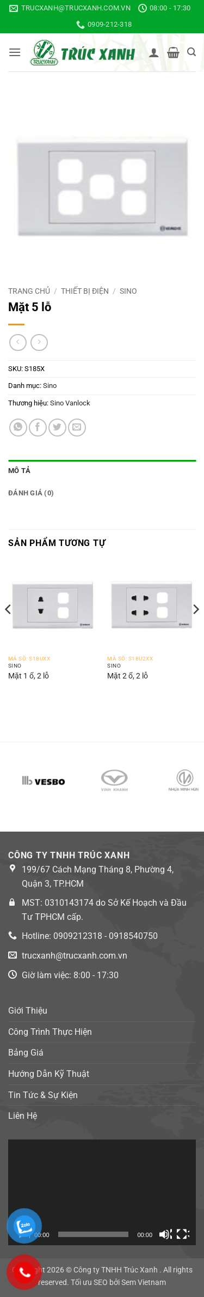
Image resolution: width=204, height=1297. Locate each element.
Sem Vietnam (143, 1282)
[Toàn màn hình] (182, 1234)
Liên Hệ (22, 1116)
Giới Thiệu (27, 1010)
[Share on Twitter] (57, 428)
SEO (101, 1282)
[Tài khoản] (154, 52)
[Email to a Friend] (77, 428)
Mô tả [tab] (19, 470)
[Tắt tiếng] (165, 1234)
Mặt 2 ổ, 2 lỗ (127, 675)
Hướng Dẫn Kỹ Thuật (48, 1074)
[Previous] (8, 631)
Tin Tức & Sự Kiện (43, 1095)
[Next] (195, 631)
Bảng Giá (26, 1052)
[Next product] (17, 342)
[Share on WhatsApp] (18, 428)
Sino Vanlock (70, 403)
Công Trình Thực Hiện (50, 1032)
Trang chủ (29, 291)
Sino (128, 291)
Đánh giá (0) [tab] (31, 493)
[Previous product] (38, 342)
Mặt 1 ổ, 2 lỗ (28, 675)
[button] (14, 52)
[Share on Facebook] (38, 428)
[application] (102, 1192)
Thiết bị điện (85, 291)
